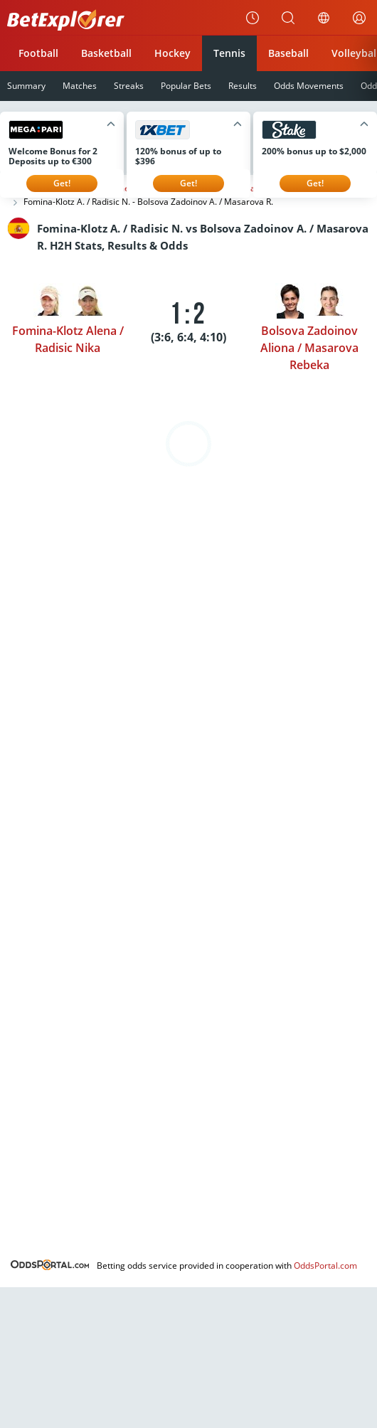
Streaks (129, 86)
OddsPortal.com (325, 1265)
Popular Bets (186, 86)
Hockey (172, 53)
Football (38, 53)
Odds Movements (309, 86)
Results (242, 86)
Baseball (288, 53)
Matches (80, 86)
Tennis (229, 53)
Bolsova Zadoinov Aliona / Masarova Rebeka (309, 348)
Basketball (106, 53)
